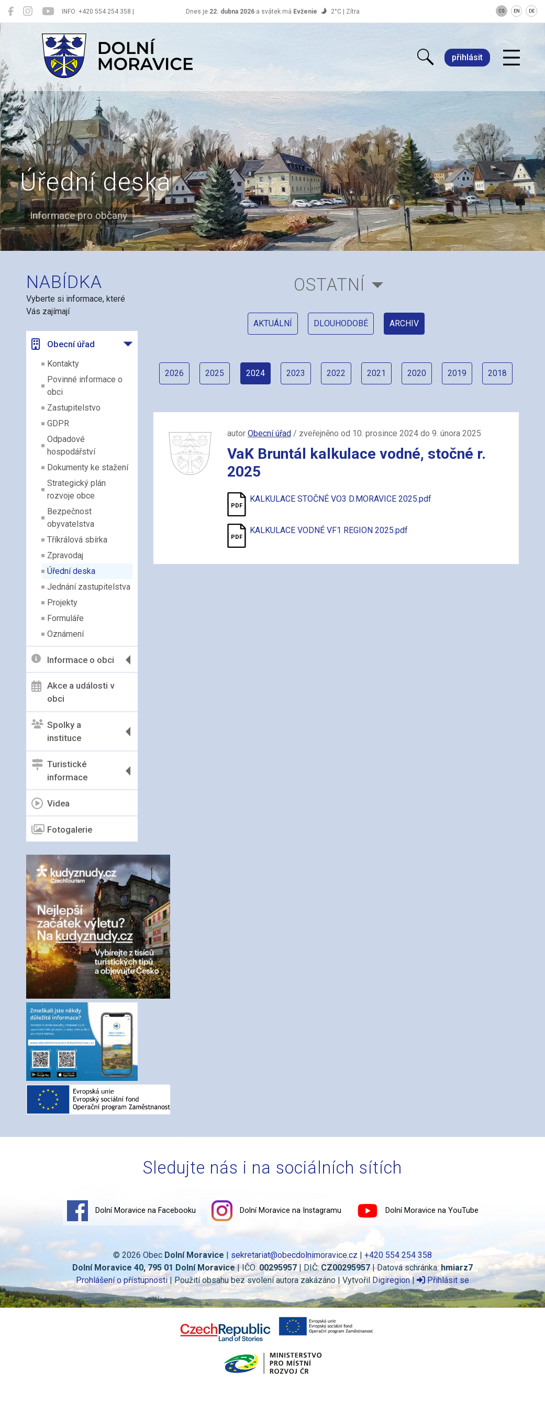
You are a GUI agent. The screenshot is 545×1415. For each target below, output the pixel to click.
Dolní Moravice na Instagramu (276, 1210)
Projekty (63, 602)
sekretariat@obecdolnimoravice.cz (294, 1254)
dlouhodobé (341, 324)
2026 (193, 376)
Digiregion (391, 1280)
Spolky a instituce (57, 732)
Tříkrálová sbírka (78, 540)
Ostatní (329, 284)
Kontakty (64, 364)
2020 (438, 376)
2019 (479, 376)
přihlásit (467, 57)
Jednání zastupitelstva (89, 587)
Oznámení (66, 634)
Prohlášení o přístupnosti (122, 1280)
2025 (234, 376)
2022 (356, 376)
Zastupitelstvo (75, 408)
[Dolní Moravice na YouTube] (48, 11)
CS (501, 11)
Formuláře (66, 618)
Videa (51, 803)
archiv (404, 324)
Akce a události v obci (73, 692)
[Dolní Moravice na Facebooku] (11, 11)
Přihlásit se (443, 1280)
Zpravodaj (66, 555)
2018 (336, 406)
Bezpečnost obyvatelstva (71, 517)
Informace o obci (73, 659)
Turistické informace (60, 771)
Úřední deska (72, 571)
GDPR (59, 423)
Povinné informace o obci (86, 385)
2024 (274, 376)
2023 (315, 376)
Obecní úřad (64, 344)
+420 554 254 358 (398, 1254)
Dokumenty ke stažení (88, 467)
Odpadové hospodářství (72, 445)
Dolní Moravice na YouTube (418, 1210)
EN (517, 11)
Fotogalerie (62, 829)
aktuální (272, 324)
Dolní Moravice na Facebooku (131, 1210)
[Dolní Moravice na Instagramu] (27, 11)
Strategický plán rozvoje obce (77, 489)
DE (532, 11)
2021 (397, 376)
